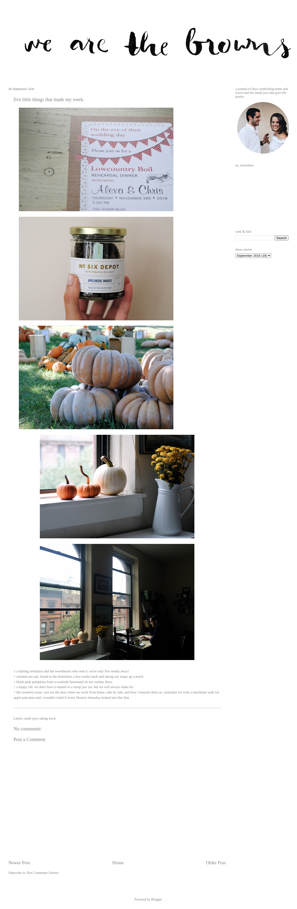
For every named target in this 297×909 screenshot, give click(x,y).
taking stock (47, 718)
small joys (31, 718)
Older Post (216, 862)
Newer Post (19, 862)
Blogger (156, 899)
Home (118, 862)
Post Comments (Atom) (42, 873)
